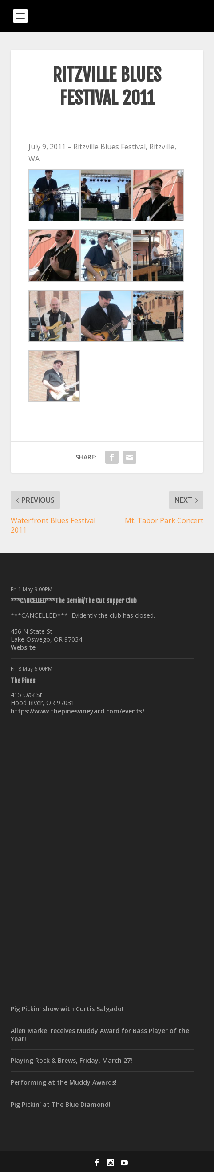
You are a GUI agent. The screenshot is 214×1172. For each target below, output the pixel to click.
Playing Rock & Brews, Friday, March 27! (71, 1060)
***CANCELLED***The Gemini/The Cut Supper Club (74, 601)
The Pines (23, 680)
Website (23, 647)
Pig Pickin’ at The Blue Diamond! (61, 1104)
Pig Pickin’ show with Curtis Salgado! (67, 1008)
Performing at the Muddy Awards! (64, 1082)
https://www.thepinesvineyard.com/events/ (77, 711)
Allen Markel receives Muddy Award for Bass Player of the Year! (100, 1034)
